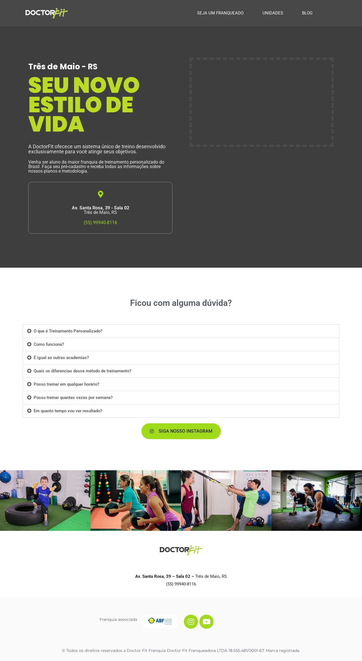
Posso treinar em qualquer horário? (66, 384)
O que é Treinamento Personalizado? (68, 331)
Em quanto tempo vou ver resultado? (68, 410)
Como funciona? (49, 344)
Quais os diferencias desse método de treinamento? (82, 371)
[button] (181, 331)
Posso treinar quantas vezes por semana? (73, 397)
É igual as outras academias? (61, 357)
